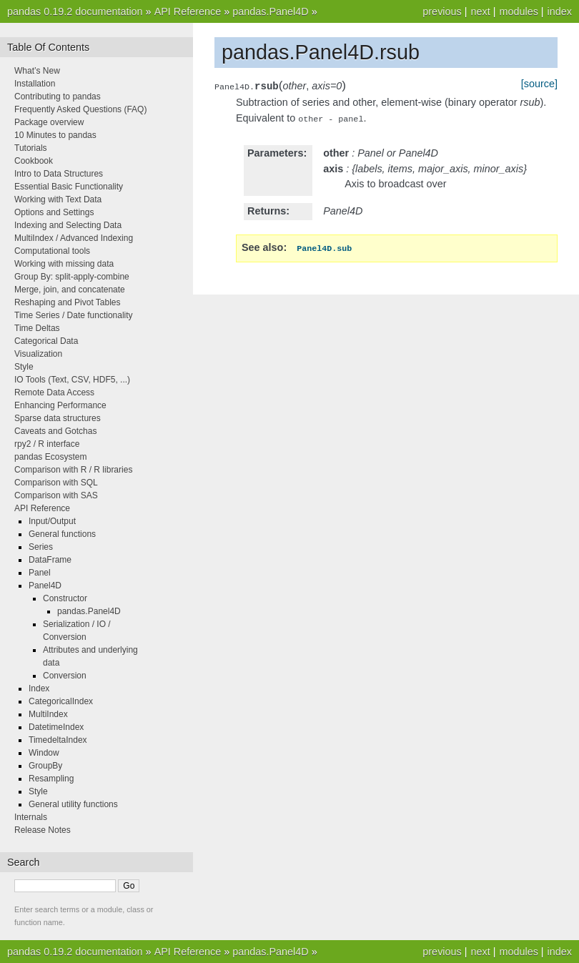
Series (41, 547)
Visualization (38, 354)
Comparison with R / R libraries (73, 470)
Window (44, 753)
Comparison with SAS (56, 495)
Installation (34, 84)
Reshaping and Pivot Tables (67, 302)
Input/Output (52, 521)
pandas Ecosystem (50, 457)
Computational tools (52, 251)
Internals (30, 817)
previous (441, 11)
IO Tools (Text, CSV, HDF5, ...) (72, 380)
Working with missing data (64, 264)
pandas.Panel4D (270, 11)
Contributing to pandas (57, 97)
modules (518, 11)
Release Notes (42, 830)
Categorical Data (46, 341)
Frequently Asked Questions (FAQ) (80, 109)
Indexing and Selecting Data (68, 225)
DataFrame (50, 560)
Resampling (51, 779)
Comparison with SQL (56, 483)
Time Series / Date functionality (73, 315)
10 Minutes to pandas (55, 135)
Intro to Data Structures (58, 174)
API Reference (188, 11)
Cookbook (33, 161)
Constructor (65, 598)
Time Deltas (37, 328)
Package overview (49, 122)
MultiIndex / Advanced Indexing (73, 238)
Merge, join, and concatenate (69, 290)
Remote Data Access (54, 392)
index (560, 11)
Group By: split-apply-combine (71, 277)
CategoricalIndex (61, 701)
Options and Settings (54, 212)
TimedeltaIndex (58, 740)
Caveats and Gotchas (55, 431)
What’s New (37, 71)
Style (24, 367)
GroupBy (45, 766)
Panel (40, 573)
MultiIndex (48, 714)
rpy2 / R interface (46, 444)
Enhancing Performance (60, 405)
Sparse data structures (57, 418)
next (480, 11)
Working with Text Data (58, 199)
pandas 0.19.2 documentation (75, 11)
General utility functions (73, 804)
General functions (62, 534)
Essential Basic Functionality (68, 187)
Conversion (64, 676)
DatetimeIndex (56, 727)
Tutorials (30, 148)
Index (39, 688)
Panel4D (45, 586)
